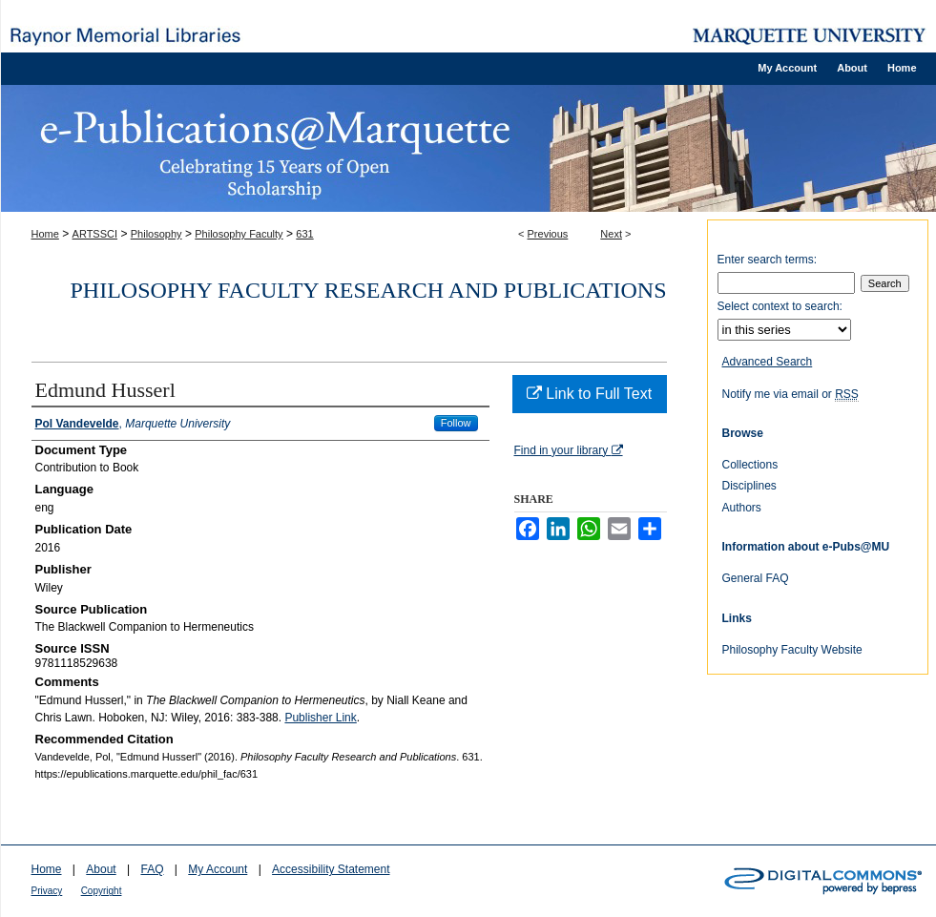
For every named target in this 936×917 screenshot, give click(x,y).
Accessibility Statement (330, 869)
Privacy (47, 891)
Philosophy (156, 234)
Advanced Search (767, 361)
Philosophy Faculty (238, 234)
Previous (548, 234)
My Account (217, 869)
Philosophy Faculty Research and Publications (369, 290)
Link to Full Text (589, 394)
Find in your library (568, 450)
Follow (456, 422)
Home (45, 234)
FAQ (151, 869)
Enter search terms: (768, 259)
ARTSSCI (95, 234)
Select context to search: (780, 306)
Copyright (101, 891)
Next (611, 234)
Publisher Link (320, 717)
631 (304, 234)
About (100, 869)
